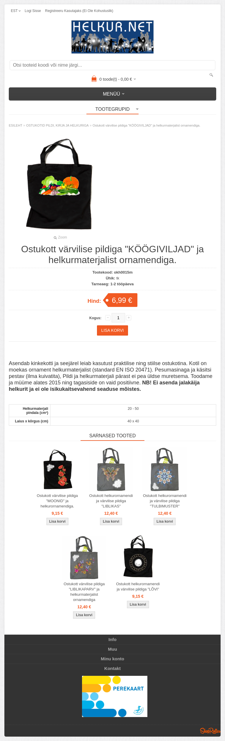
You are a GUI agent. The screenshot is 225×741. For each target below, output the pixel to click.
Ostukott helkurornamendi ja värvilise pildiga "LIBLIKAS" (111, 500)
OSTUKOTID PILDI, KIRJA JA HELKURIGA (57, 125)
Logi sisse (33, 11)
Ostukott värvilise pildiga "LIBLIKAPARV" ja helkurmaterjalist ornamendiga (84, 592)
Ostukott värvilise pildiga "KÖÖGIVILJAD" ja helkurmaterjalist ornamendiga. (146, 125)
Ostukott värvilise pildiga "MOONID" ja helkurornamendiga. (57, 500)
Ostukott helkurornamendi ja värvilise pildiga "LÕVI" (138, 586)
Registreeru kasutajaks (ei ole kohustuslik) (79, 11)
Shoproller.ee (210, 731)
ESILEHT (15, 125)
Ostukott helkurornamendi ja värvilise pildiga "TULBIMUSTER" (165, 500)
